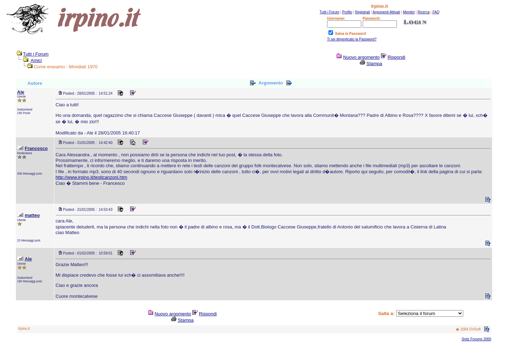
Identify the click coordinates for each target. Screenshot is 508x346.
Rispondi (396, 57)
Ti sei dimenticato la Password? (351, 39)
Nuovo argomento (361, 57)
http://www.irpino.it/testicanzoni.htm (91, 177)
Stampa (374, 63)
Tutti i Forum (35, 54)
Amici (36, 60)
